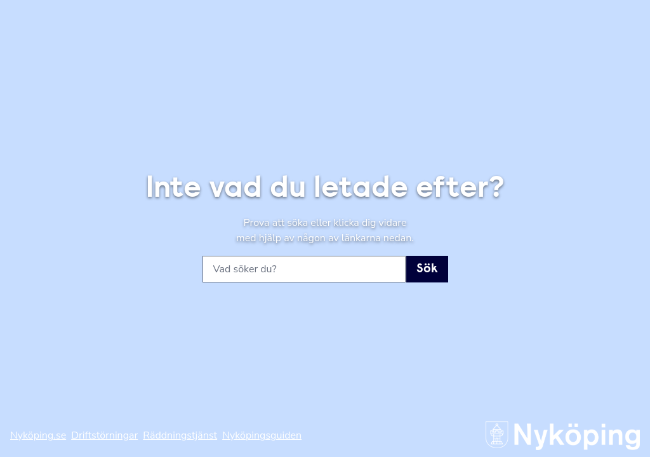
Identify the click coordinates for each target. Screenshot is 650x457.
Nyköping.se (38, 435)
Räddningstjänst (180, 435)
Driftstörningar (104, 435)
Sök (427, 269)
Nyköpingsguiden (262, 435)
